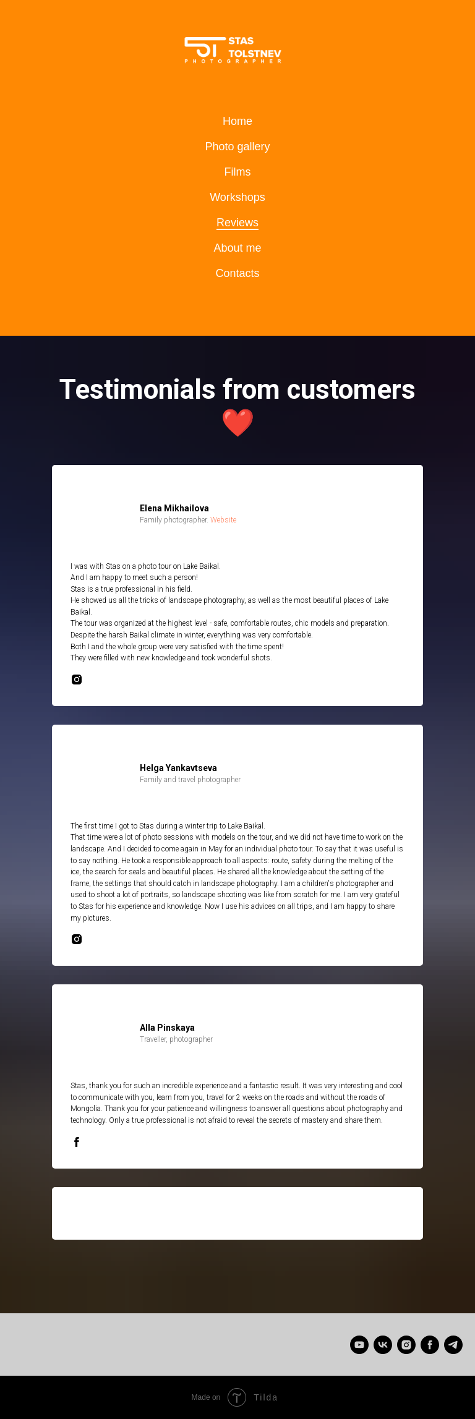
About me (237, 248)
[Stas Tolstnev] (359, 1345)
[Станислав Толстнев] (383, 1345)
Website (223, 520)
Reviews (237, 222)
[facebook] (430, 1345)
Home (237, 121)
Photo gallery (237, 146)
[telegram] (453, 1345)
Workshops (237, 197)
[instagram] (406, 1345)
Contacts (237, 273)
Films (238, 172)
